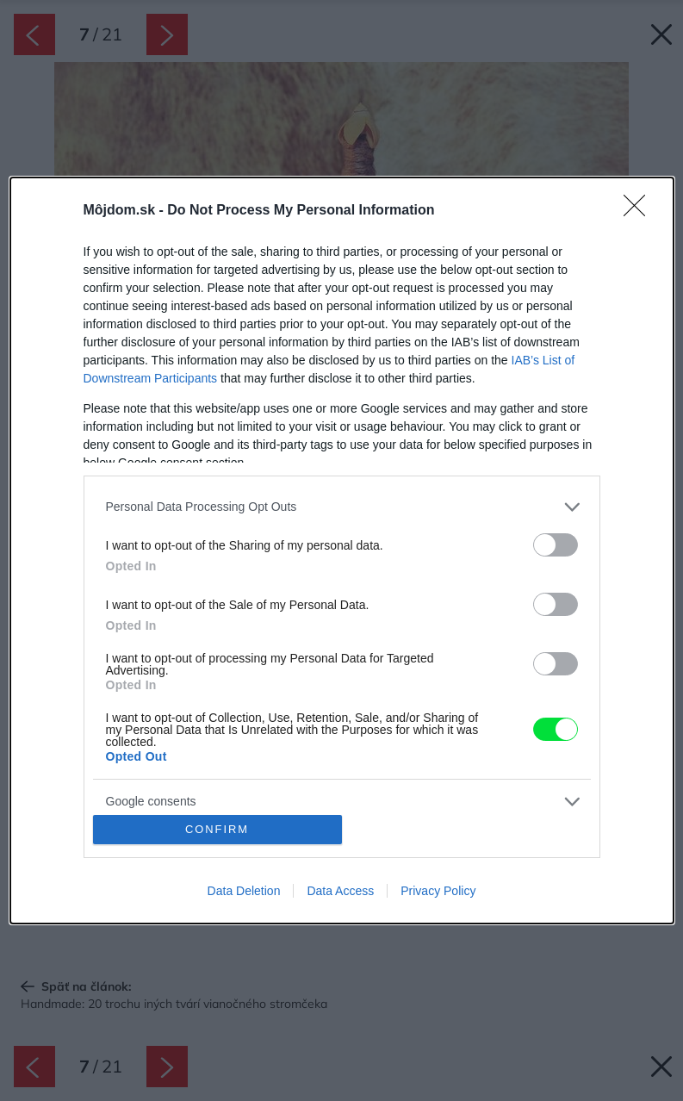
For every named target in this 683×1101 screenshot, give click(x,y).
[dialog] (342, 550)
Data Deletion (244, 891)
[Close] (640, 211)
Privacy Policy (437, 891)
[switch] (555, 545)
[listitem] (342, 507)
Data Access (340, 891)
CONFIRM (217, 830)
